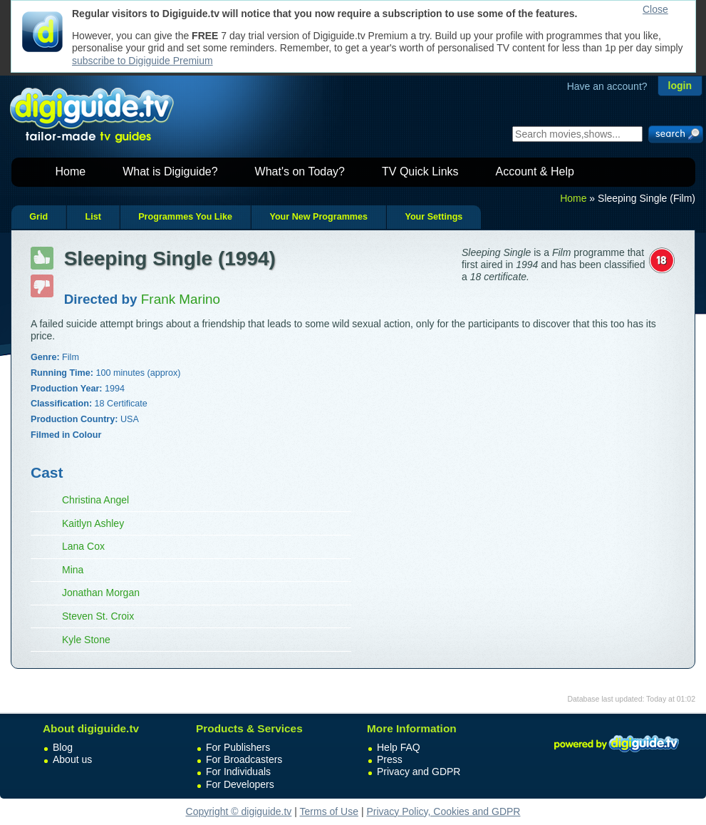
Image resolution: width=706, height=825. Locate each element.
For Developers (240, 784)
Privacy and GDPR (418, 771)
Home (71, 171)
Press (390, 759)
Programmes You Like (185, 217)
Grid (38, 217)
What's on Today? (300, 171)
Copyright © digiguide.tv (239, 811)
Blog (63, 747)
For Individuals (238, 771)
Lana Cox (83, 546)
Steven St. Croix (98, 616)
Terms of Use (329, 811)
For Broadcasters (244, 759)
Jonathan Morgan (101, 592)
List (92, 217)
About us (72, 759)
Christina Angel (95, 500)
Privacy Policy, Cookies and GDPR (443, 811)
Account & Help (535, 171)
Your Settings (433, 217)
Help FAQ (398, 747)
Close (655, 9)
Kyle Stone (86, 639)
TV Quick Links (420, 171)
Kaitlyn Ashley (93, 523)
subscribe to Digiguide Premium (142, 60)
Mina (72, 569)
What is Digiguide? (170, 171)
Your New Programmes (318, 217)
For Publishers (238, 747)
